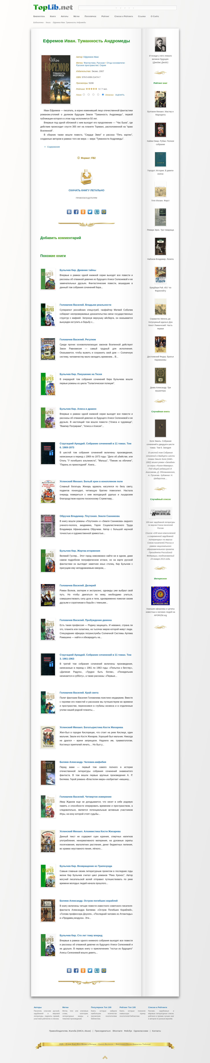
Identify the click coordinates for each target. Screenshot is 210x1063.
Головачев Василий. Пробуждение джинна (86, 620)
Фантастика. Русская (94, 63)
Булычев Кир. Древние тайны (78, 270)
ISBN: (79, 77)
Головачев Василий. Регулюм (78, 339)
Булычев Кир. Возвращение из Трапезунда (86, 866)
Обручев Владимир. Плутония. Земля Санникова (90, 516)
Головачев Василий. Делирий (78, 585)
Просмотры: (82, 83)
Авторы (64, 16)
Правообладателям (86, 198)
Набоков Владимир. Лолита (160, 253)
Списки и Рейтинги (124, 16)
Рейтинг (105, 16)
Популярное (90, 16)
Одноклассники (141, 1031)
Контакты (156, 1031)
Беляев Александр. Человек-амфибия (83, 762)
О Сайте (155, 16)
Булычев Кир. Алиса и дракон (78, 409)
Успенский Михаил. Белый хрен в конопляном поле (91, 481)
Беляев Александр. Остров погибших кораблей (89, 900)
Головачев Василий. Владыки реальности (85, 304)
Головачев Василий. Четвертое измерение (85, 796)
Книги (53, 16)
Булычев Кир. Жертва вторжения (80, 550)
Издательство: (84, 71)
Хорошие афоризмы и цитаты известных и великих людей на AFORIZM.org (160, 587)
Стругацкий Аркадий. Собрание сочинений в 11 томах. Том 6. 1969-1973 (95, 445)
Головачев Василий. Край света (79, 692)
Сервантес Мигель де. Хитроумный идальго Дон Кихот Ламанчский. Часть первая (160, 314)
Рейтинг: (81, 89)
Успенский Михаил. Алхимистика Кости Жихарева (90, 831)
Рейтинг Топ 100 (128, 1007)
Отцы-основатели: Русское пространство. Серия (100, 64)
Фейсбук (128, 1031)
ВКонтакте (117, 1031)
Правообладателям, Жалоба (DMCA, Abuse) (70, 1031)
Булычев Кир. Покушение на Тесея (81, 374)
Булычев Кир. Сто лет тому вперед (81, 935)
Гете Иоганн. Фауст (160, 196)
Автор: (79, 57)
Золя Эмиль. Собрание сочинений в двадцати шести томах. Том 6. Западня (160, 430)
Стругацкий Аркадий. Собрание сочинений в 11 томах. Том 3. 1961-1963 (95, 656)
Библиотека (39, 16)
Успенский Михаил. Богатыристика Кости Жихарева (91, 727)
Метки (76, 16)
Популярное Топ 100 (101, 1007)
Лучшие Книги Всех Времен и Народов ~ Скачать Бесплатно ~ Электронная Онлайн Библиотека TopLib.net (108, 1044)
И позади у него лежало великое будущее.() (160, 58)
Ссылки (142, 16)
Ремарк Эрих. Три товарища (160, 225)
